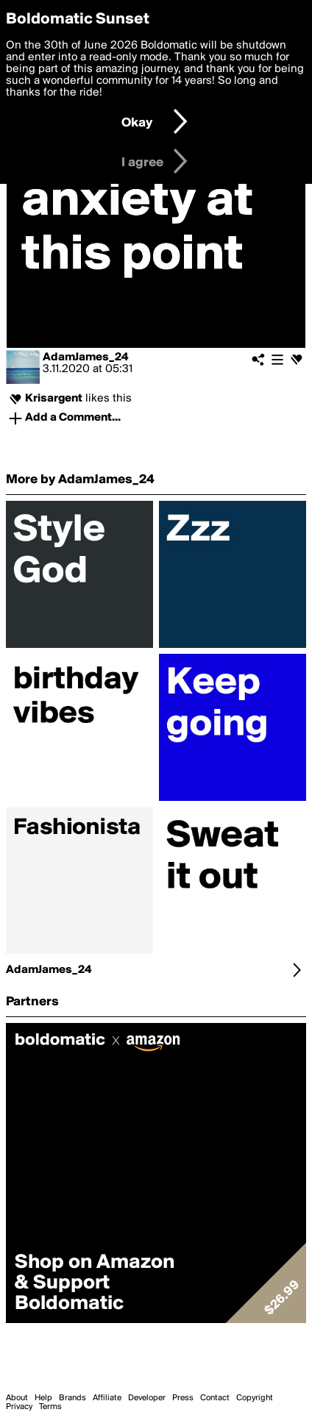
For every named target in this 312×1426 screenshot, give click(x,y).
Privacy (19, 1406)
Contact (215, 1398)
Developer (147, 1398)
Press (183, 1398)
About (17, 1398)
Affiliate (107, 1398)
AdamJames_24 (85, 357)
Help (43, 1398)
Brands (72, 1398)
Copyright (254, 1398)
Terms (50, 1406)
